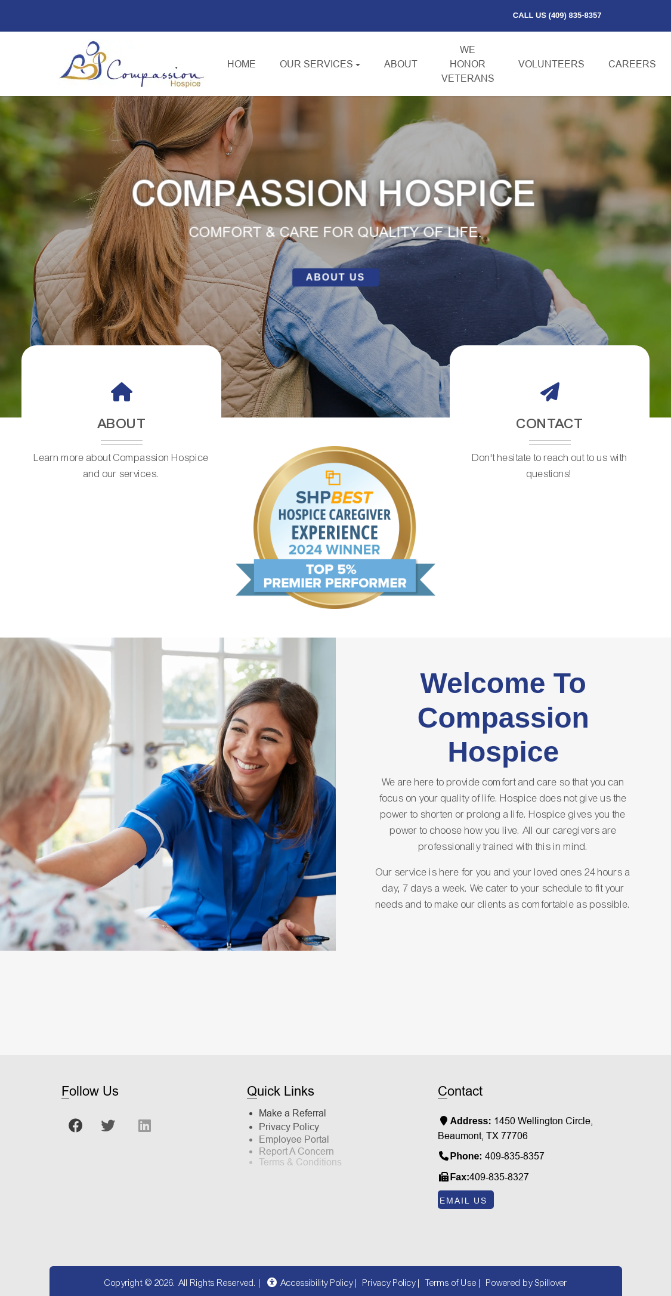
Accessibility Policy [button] (309, 1283)
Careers (638, 62)
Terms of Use (451, 1283)
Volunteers (551, 63)
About (401, 63)
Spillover (551, 1283)
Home (241, 63)
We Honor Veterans (467, 63)
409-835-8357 (515, 1155)
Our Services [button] (316, 63)
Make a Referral (292, 1095)
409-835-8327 (499, 1176)
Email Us (463, 1200)
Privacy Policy (289, 1105)
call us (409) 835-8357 (561, 14)
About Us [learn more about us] (336, 277)
